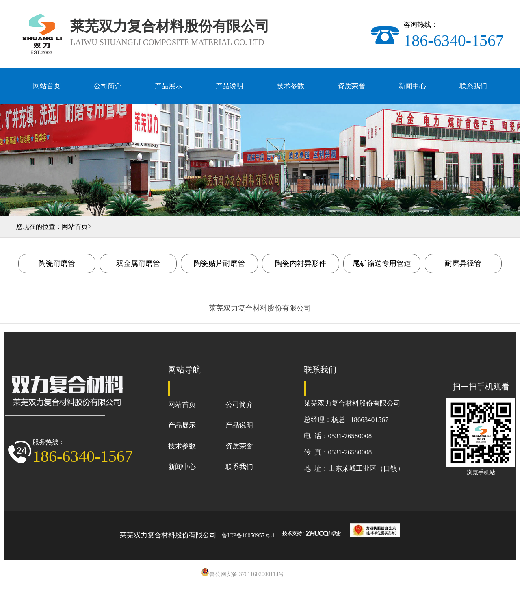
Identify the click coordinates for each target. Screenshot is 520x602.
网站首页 (47, 86)
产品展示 (168, 86)
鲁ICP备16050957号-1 (248, 535)
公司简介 (107, 86)
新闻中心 (412, 86)
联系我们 (473, 86)
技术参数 (290, 86)
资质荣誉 (351, 86)
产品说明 (229, 86)
